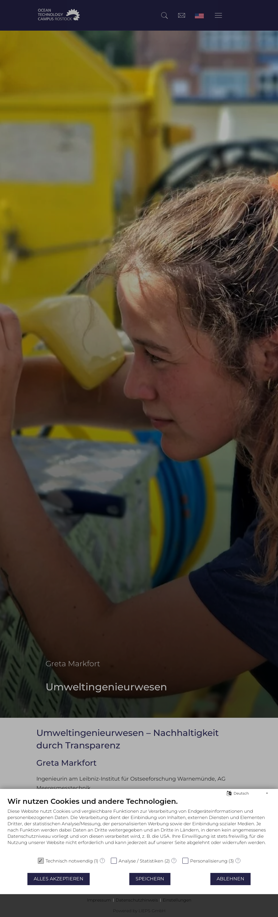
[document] (139, 825)
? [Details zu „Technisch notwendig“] (102, 860)
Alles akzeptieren (58, 879)
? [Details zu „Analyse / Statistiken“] (174, 860)
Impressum (99, 900)
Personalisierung (208, 861)
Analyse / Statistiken (141, 861)
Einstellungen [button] (177, 900)
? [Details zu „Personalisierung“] (238, 860)
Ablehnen (230, 879)
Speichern (150, 879)
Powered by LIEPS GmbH (139, 910)
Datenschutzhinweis (137, 900)
